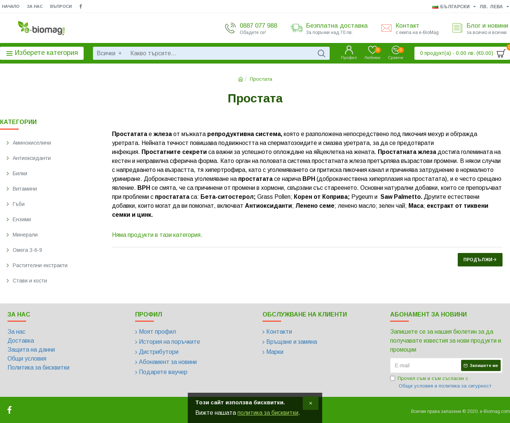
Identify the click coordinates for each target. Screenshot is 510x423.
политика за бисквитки (267, 413)
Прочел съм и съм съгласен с (441, 382)
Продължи (477, 259)
